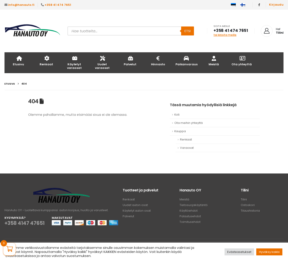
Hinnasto (158, 60)
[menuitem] (233, 5)
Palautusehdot (190, 216)
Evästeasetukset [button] (239, 252)
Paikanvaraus (186, 60)
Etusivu (18, 60)
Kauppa (180, 131)
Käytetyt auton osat (137, 210)
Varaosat (187, 148)
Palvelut (130, 60)
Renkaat (46, 60)
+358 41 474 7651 (58, 5)
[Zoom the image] (61, 190)
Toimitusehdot (190, 222)
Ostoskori (248, 205)
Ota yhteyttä (242, 60)
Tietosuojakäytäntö (194, 205)
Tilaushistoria (250, 210)
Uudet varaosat (102, 62)
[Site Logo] (32, 31)
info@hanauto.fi (21, 5)
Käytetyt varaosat (74, 62)
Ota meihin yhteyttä (188, 123)
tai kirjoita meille (225, 35)
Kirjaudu (276, 4)
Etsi (187, 31)
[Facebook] (259, 5)
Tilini (244, 199)
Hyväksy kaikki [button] (269, 252)
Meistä (214, 60)
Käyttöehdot (189, 210)
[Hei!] (272, 31)
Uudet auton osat (135, 205)
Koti (177, 114)
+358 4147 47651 (24, 223)
